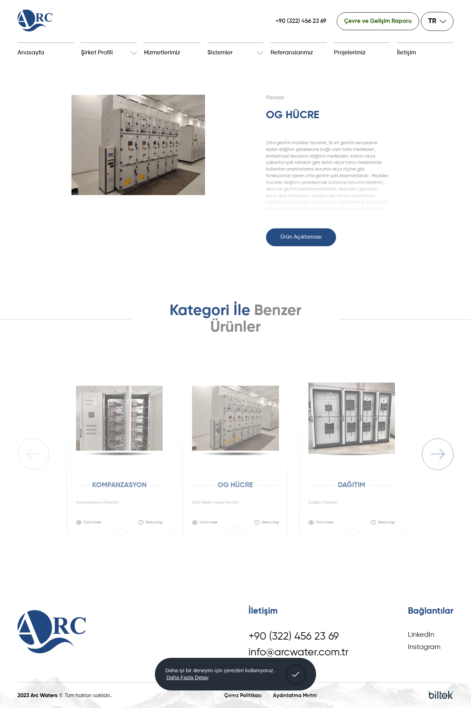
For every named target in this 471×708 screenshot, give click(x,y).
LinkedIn (421, 635)
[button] (296, 674)
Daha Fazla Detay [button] (187, 677)
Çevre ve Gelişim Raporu (378, 21)
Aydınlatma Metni (295, 695)
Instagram (424, 647)
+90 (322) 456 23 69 (300, 21)
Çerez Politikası (243, 695)
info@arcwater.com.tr (298, 652)
